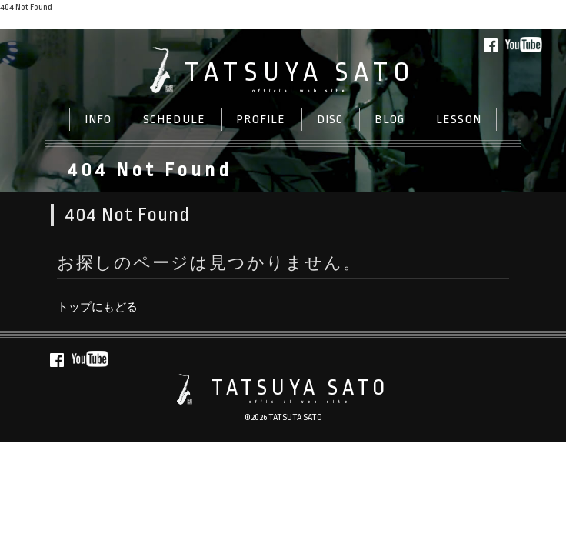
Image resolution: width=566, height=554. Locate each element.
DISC (330, 119)
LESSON (459, 119)
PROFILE (260, 119)
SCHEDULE (174, 119)
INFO (98, 119)
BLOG (390, 119)
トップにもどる (32, 22)
